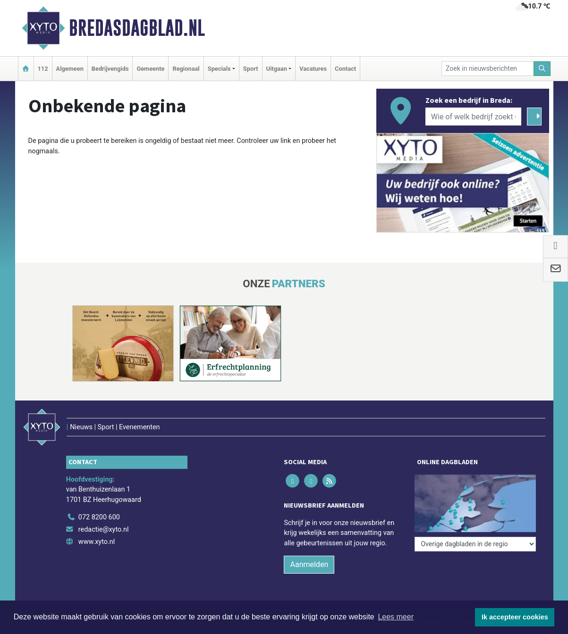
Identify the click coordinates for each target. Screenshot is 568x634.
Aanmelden (309, 564)
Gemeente (150, 68)
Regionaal (185, 68)
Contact (345, 68)
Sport (250, 68)
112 (43, 68)
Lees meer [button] (396, 617)
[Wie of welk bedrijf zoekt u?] (473, 116)
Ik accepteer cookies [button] (515, 617)
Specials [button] (219, 68)
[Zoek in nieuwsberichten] (487, 68)
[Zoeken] (542, 68)
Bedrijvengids (110, 68)
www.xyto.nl (96, 542)
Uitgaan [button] (276, 68)
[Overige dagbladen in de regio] (475, 544)
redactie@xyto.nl (103, 530)
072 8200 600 (99, 517)
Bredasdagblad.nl (137, 27)
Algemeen (70, 68)
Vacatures (313, 68)
